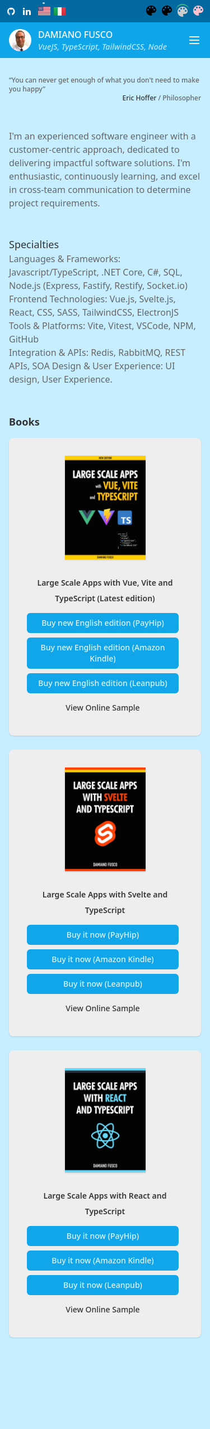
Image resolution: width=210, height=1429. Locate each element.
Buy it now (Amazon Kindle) (102, 963)
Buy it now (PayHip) (103, 939)
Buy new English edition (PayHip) (102, 625)
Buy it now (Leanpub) (102, 988)
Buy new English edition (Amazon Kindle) (103, 655)
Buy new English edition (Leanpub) (102, 685)
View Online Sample (102, 709)
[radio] (44, 11)
